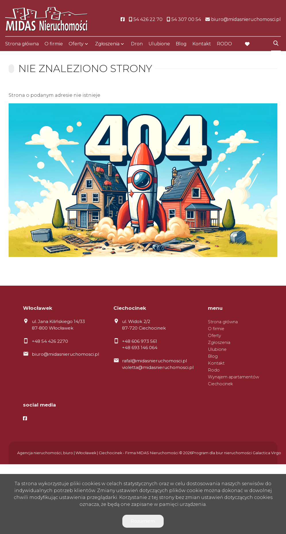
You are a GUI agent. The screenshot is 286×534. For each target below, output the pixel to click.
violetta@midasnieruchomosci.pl (158, 367)
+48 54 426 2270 (50, 341)
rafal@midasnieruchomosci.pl (154, 360)
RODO (224, 44)
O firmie (54, 44)
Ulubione (159, 44)
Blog (181, 44)
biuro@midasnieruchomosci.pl (65, 354)
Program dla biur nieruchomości (222, 453)
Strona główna (22, 44)
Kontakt (201, 44)
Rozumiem (143, 521)
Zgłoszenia (107, 44)
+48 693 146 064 (139, 347)
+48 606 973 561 (139, 341)
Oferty (76, 44)
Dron (137, 44)
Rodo (214, 370)
